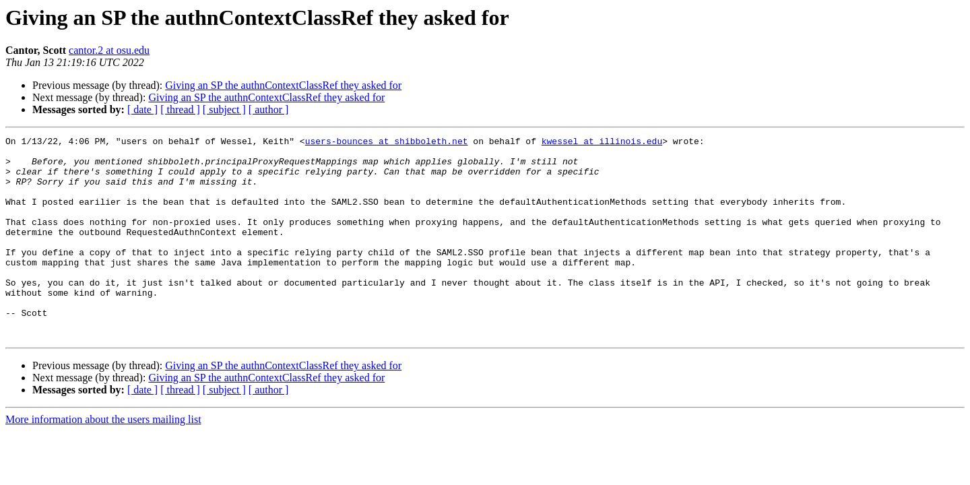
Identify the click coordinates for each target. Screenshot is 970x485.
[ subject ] (224, 109)
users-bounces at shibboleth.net (386, 143)
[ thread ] (180, 109)
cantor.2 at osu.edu (109, 50)
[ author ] (269, 109)
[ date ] (142, 109)
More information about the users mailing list (103, 459)
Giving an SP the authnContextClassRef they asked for (283, 85)
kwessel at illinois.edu (602, 143)
